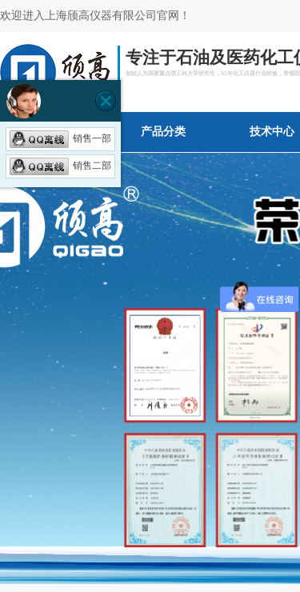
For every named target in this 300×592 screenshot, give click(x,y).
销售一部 (60, 138)
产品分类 (163, 132)
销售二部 (60, 165)
